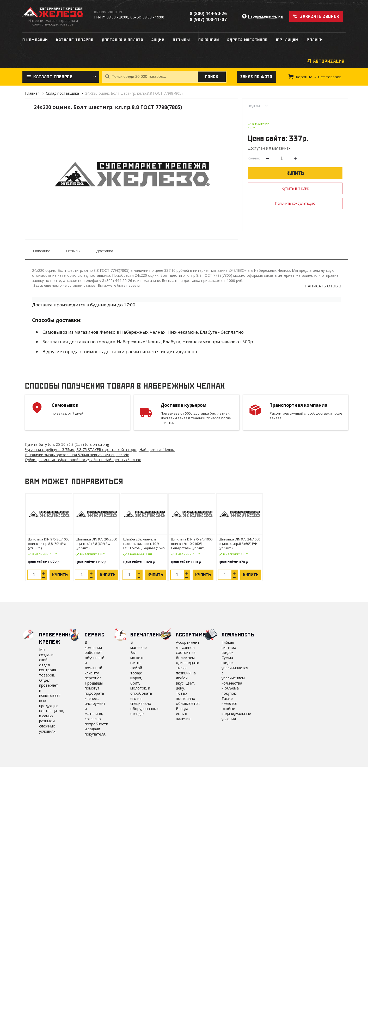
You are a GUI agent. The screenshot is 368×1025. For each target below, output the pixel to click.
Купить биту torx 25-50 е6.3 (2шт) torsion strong (67, 444)
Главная (32, 93)
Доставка (104, 250)
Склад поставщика (62, 93)
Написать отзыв (323, 286)
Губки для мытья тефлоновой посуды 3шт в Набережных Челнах (83, 459)
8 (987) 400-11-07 (208, 19)
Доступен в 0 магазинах (269, 148)
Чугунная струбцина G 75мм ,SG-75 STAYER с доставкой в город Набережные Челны (100, 449)
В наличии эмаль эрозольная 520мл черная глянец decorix (77, 454)
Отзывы (73, 250)
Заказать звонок (319, 16)
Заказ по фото (256, 76)
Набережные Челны (265, 16)
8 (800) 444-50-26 (208, 13)
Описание (41, 250)
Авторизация (329, 61)
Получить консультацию (295, 203)
